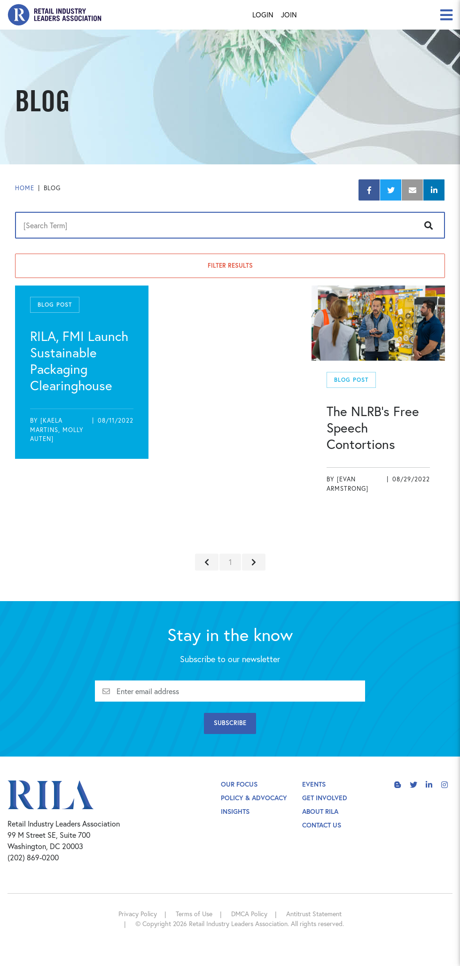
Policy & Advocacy (254, 797)
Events (314, 784)
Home (24, 188)
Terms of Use (194, 913)
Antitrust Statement (314, 913)
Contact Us (321, 824)
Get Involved (324, 797)
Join (289, 14)
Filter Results (230, 266)
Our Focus (239, 784)
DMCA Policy (249, 913)
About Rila (320, 811)
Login (262, 14)
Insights (235, 811)
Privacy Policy (137, 913)
